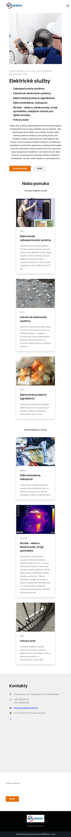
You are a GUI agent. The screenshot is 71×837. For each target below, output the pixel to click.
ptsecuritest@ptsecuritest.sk (26, 708)
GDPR (12, 799)
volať (39, 168)
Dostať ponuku (20, 168)
